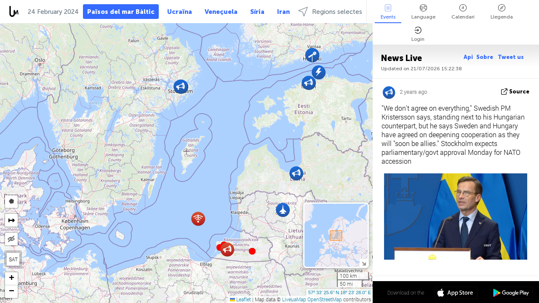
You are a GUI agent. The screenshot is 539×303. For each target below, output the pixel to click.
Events (388, 12)
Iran (283, 12)
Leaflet (240, 299)
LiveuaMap (294, 299)
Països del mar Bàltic (121, 12)
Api (468, 57)
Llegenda (502, 12)
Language (423, 12)
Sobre (485, 57)
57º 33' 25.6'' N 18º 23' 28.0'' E (339, 292)
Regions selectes (330, 11)
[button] (252, 251)
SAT (13, 259)
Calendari (463, 12)
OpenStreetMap (324, 299)
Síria (257, 12)
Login (417, 34)
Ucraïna (179, 12)
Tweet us (511, 57)
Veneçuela (221, 12)
